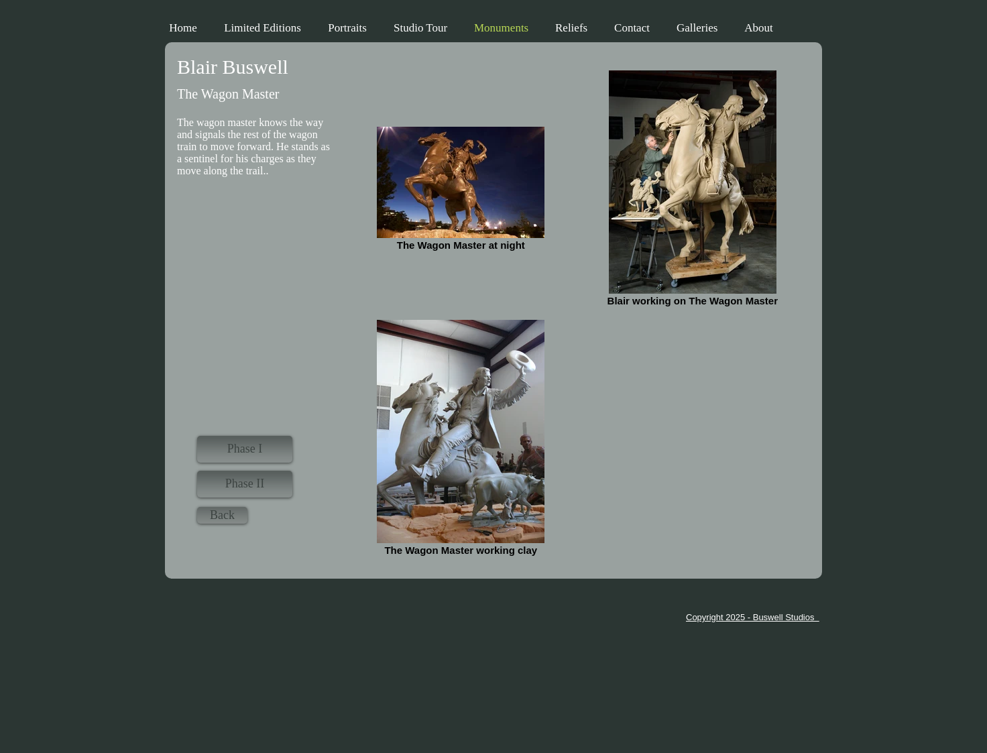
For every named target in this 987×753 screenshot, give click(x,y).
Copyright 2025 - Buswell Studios (752, 617)
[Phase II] (244, 484)
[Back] (222, 515)
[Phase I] (244, 449)
